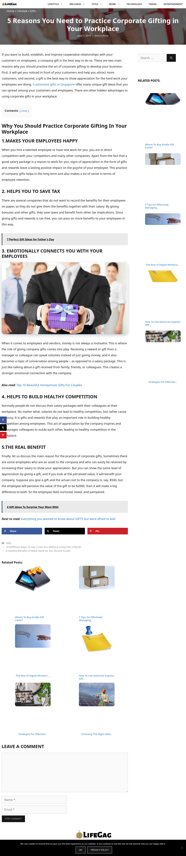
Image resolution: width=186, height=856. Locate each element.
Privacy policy (100, 850)
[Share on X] (65, 531)
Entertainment (173, 4)
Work (116, 4)
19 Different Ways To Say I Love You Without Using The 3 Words (43, 547)
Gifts (33, 11)
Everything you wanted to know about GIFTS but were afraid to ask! (68, 519)
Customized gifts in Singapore (54, 84)
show (24, 110)
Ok (80, 850)
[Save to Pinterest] (107, 531)
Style (99, 4)
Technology (134, 4)
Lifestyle (57, 4)
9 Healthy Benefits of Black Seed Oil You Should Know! (38, 550)
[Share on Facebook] (22, 531)
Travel (153, 4)
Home (10, 11)
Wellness (78, 4)
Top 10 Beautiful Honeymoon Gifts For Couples (49, 385)
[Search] (171, 58)
